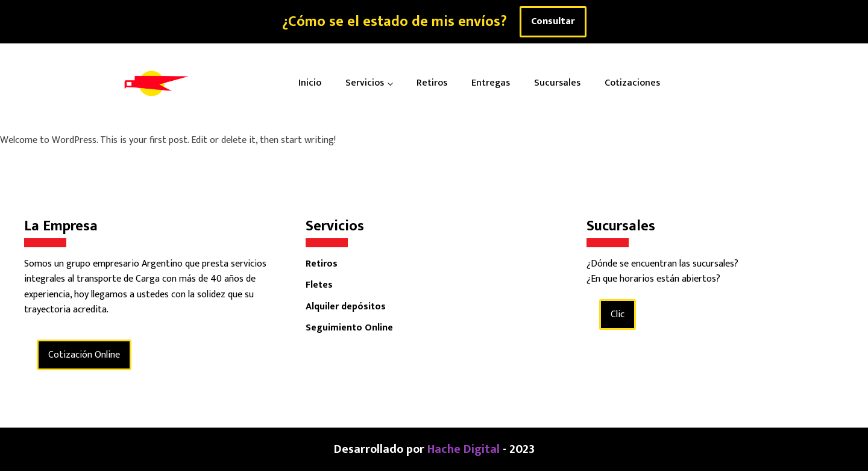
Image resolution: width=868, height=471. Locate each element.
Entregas (490, 83)
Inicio (309, 83)
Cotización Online (84, 355)
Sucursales (557, 83)
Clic (617, 314)
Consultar (553, 21)
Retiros (432, 83)
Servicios (364, 83)
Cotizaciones (632, 83)
